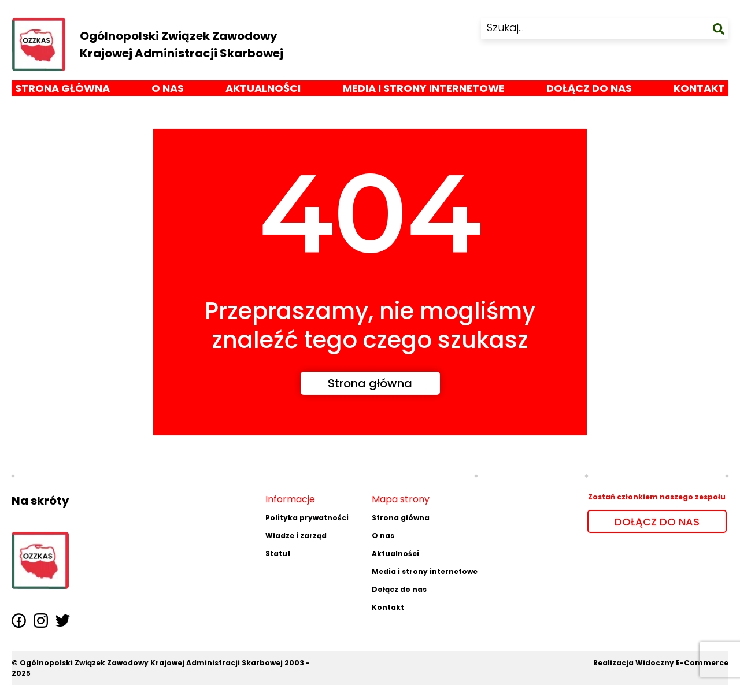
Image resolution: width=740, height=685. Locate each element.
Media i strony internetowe (424, 92)
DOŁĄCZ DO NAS (657, 521)
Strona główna (62, 92)
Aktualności (263, 92)
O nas (167, 92)
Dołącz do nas (589, 92)
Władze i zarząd (296, 535)
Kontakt (699, 92)
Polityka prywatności (307, 518)
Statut (278, 553)
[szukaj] (719, 29)
